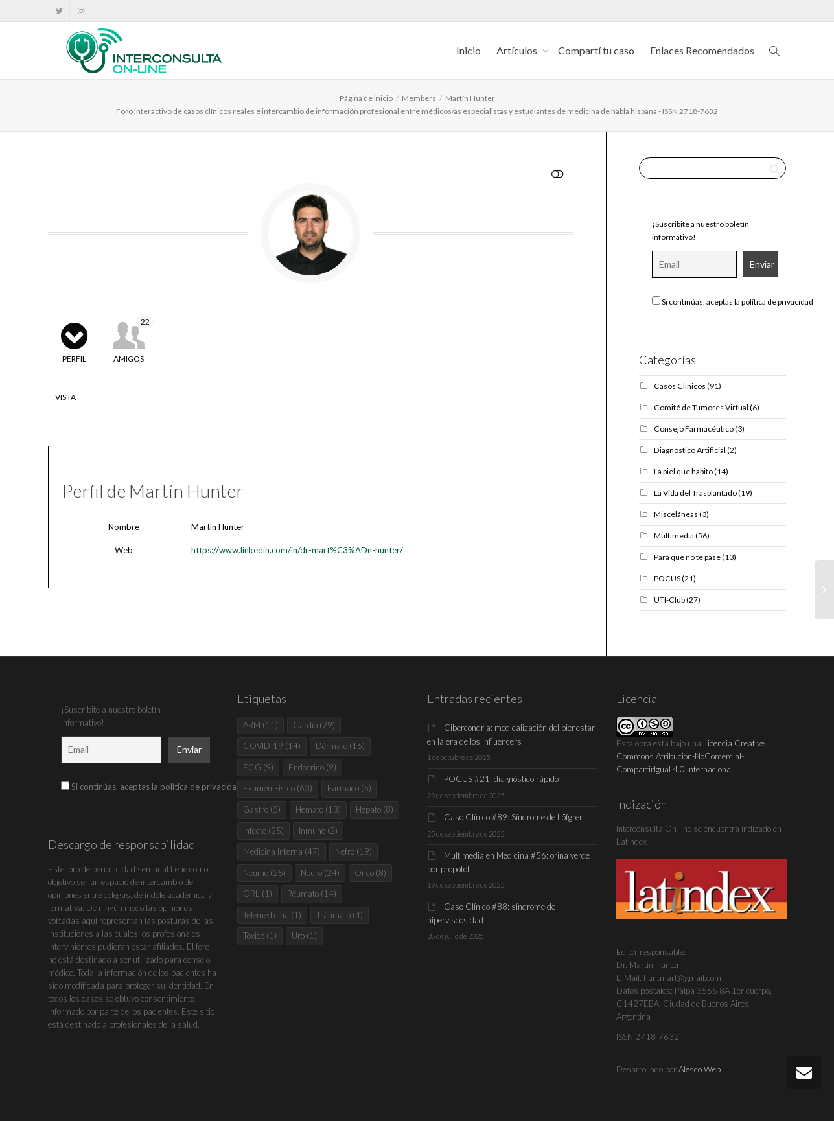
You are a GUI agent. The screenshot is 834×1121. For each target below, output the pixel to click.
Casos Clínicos (680, 386)
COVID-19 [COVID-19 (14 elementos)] (272, 746)
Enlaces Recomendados (702, 50)
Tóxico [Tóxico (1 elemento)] (260, 935)
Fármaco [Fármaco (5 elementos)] (349, 788)
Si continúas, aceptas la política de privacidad (732, 301)
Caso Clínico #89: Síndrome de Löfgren (514, 817)
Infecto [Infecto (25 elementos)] (263, 831)
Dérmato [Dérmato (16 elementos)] (340, 746)
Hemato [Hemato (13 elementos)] (318, 809)
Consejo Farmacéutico (694, 428)
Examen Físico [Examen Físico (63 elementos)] (277, 788)
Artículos (517, 50)
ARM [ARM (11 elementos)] (260, 725)
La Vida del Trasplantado (695, 493)
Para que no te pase (687, 557)
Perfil (74, 359)
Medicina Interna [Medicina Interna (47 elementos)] (281, 851)
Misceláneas (676, 514)
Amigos (133, 340)
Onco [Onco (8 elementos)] (370, 873)
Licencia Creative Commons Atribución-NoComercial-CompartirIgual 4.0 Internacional (690, 756)
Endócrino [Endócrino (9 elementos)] (312, 767)
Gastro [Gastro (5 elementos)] (262, 809)
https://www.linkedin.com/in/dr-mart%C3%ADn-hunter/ (297, 550)
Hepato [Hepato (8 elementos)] (374, 809)
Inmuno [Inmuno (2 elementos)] (318, 831)
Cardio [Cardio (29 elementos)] (314, 725)
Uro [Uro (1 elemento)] (304, 935)
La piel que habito (683, 471)
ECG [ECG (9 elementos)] (258, 767)
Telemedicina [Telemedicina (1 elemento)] (272, 915)
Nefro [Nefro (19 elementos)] (353, 851)
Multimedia (674, 535)
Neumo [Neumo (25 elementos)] (264, 873)
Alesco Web (699, 1069)
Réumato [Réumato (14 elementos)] (311, 893)
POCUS (667, 578)
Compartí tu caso (596, 50)
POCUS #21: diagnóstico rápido (501, 779)
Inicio (468, 50)
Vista (65, 397)
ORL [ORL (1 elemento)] (257, 893)
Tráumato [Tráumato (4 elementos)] (339, 915)
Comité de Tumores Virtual (701, 407)
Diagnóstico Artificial (690, 450)
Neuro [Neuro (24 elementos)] (320, 873)
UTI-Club (669, 600)
